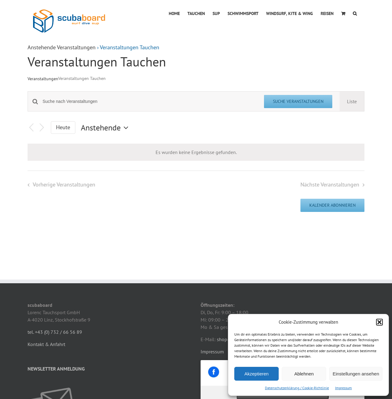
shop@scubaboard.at (239, 287)
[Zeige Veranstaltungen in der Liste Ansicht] (352, 101)
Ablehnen (304, 373)
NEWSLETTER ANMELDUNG (56, 317)
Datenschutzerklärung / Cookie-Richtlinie (297, 388)
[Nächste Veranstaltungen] (41, 127)
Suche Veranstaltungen (298, 101)
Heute (63, 127)
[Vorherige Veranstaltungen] (31, 127)
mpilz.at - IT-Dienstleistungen (164, 388)
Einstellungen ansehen (356, 373)
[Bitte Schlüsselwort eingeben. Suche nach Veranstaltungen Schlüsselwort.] (150, 101)
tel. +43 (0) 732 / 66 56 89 (55, 280)
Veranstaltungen (43, 78)
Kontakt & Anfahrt (46, 292)
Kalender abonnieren (332, 205)
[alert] (196, 152)
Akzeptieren (256, 373)
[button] (379, 322)
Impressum (343, 388)
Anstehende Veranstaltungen (62, 47)
